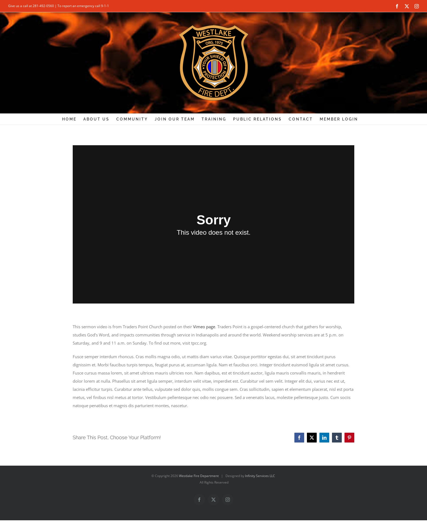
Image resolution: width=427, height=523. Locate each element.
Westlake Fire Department (199, 476)
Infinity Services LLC (260, 476)
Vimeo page (204, 326)
